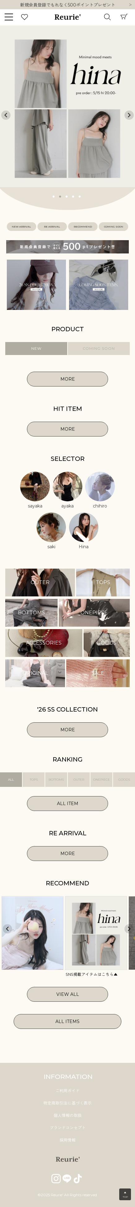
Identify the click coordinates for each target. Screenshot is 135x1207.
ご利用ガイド (67, 1090)
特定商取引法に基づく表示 (67, 1102)
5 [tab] (79, 196)
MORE (67, 379)
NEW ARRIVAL (21, 226)
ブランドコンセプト (68, 1127)
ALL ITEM (67, 803)
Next (130, 5)
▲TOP (125, 1194)
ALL (11, 780)
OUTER (78, 780)
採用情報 (67, 1140)
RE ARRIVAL (52, 226)
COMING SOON (113, 226)
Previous (6, 115)
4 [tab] (73, 196)
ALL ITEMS (67, 1021)
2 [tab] (60, 196)
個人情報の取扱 (68, 1115)
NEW (36, 348)
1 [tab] (53, 196)
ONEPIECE (101, 780)
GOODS (124, 780)
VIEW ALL (67, 994)
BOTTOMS (56, 780)
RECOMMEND (83, 226)
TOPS (34, 780)
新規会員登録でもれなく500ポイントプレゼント (67, 5)
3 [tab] (66, 196)
